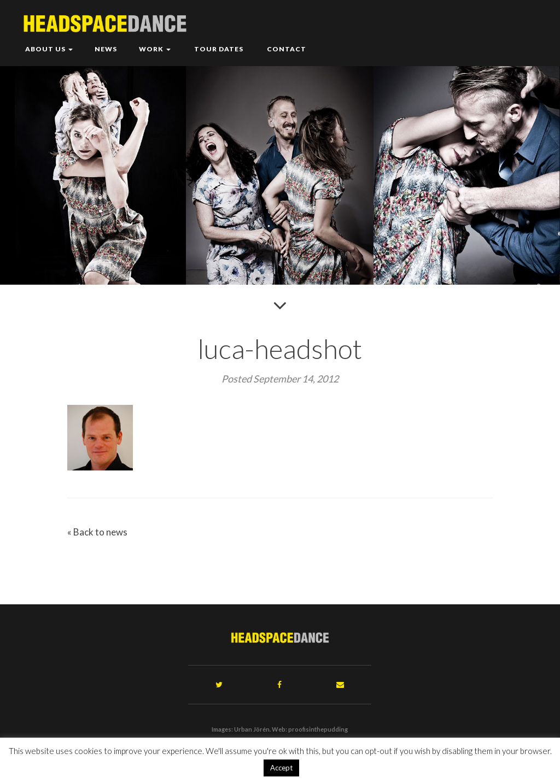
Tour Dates (217, 49)
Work (155, 49)
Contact (285, 49)
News (106, 49)
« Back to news (97, 532)
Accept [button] (281, 767)
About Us (49, 49)
